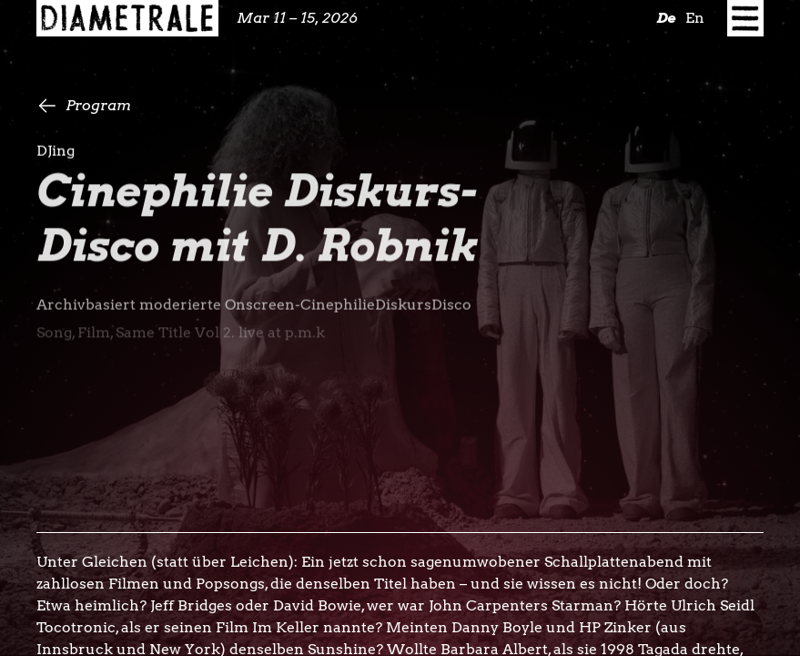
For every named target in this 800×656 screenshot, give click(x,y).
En (694, 17)
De (665, 17)
